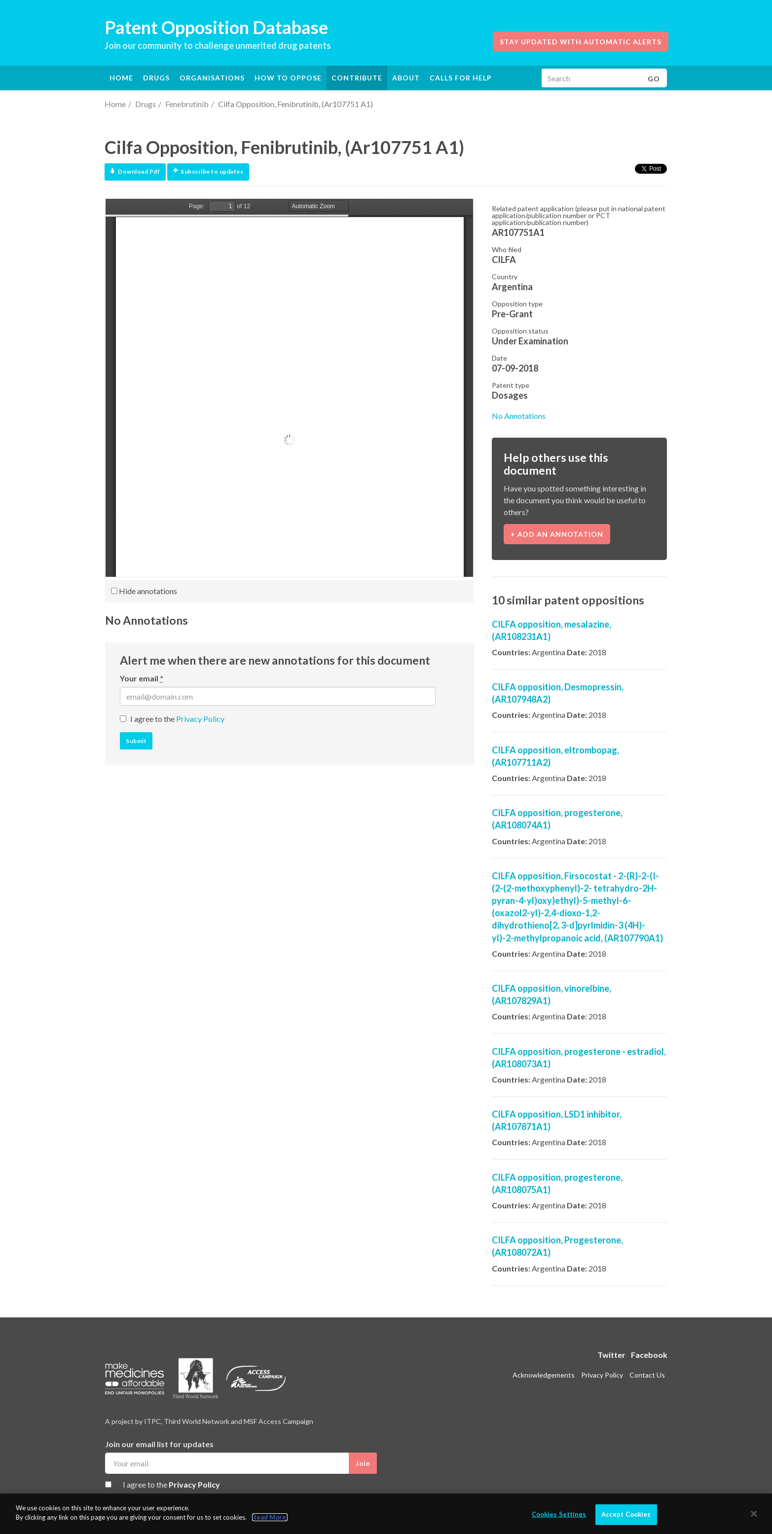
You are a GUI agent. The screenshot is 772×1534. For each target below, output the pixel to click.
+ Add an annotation (557, 534)
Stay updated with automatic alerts (581, 41)
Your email (141, 678)
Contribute (356, 78)
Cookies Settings (559, 1514)
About (406, 78)
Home (121, 78)
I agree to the (177, 718)
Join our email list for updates (159, 1444)
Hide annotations (144, 591)
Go (654, 79)
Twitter (611, 1354)
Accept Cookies (626, 1514)
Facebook (649, 1354)
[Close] (754, 1513)
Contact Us (647, 1375)
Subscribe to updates (208, 171)
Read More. (270, 1517)
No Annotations (519, 415)
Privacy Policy (200, 718)
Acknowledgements (544, 1375)
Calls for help (461, 78)
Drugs (145, 104)
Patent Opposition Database (216, 27)
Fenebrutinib (187, 104)
